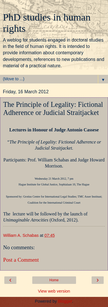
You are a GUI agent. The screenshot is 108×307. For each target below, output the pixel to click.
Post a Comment (21, 260)
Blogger (65, 301)
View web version (54, 291)
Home (53, 280)
